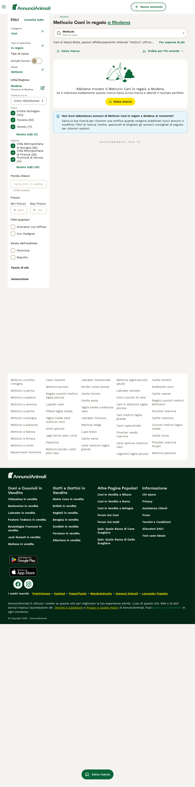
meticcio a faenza (23, 594)
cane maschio (55, 543)
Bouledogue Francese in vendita (25, 691)
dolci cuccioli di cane (131, 560)
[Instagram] (28, 747)
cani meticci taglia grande (129, 579)
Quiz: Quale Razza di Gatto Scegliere (116, 704)
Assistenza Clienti (154, 671)
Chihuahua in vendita (22, 662)
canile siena (89, 601)
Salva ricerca (68, 51)
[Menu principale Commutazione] (4, 7)
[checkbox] (13, 113)
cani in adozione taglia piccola (132, 569)
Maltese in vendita (21, 707)
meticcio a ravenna (24, 567)
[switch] (36, 88)
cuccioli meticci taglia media (167, 589)
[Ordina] (163, 51)
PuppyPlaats (77, 756)
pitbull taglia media (59, 574)
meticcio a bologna (24, 581)
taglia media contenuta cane (97, 572)
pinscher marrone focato (164, 607)
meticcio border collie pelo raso (61, 614)
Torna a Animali (23, 28)
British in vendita (64, 669)
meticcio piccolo (57, 550)
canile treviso (90, 556)
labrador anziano (128, 553)
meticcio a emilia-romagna (23, 544)
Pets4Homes (41, 756)
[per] (40, 321)
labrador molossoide (95, 543)
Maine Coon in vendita (68, 662)
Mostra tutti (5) (27, 246)
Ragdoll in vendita (65, 676)
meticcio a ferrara (23, 601)
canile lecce (160, 598)
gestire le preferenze (166, 770)
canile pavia (89, 563)
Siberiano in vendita (67, 703)
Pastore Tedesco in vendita (27, 682)
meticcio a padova (23, 560)
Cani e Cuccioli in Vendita (25, 653)
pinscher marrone (164, 574)
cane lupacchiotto (129, 588)
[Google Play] (23, 722)
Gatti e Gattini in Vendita (69, 653)
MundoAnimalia (101, 756)
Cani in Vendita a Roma (114, 664)
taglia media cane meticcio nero (58, 583)
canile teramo (161, 543)
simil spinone (55, 591)
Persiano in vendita (66, 696)
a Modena (119, 22)
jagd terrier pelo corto (61, 598)
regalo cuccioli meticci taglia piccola (62, 558)
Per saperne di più (172, 42)
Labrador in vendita (21, 676)
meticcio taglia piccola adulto (132, 544)
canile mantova (162, 581)
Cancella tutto (34, 20)
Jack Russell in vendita (24, 700)
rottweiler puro (163, 550)
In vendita (21, 55)
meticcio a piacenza (24, 588)
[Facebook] (17, 747)
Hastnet (59, 756)
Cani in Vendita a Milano (114, 657)
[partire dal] (21, 321)
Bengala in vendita (66, 682)
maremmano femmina (26, 615)
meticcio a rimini (22, 608)
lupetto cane (55, 567)
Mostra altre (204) (31, 182)
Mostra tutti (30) (28, 278)
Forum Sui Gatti (108, 685)
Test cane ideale (153, 698)
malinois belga (91, 588)
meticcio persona (164, 616)
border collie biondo (95, 550)
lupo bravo (89, 594)
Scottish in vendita (66, 689)
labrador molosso (93, 581)
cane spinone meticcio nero (132, 608)
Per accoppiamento (27, 73)
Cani (15, 37)
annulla (38, 95)
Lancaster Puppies (155, 756)
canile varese (161, 556)
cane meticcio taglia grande (95, 610)
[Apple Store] (23, 734)
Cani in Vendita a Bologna (115, 671)
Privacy (147, 664)
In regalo (20, 64)
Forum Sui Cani (108, 678)
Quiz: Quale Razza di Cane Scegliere (116, 693)
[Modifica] (42, 199)
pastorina (52, 605)
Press (146, 678)
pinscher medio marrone (127, 597)
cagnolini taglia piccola (132, 617)
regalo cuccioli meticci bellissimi (168, 565)
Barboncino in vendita (23, 669)
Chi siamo (149, 657)
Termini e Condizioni (156, 685)
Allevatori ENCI (153, 692)
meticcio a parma (22, 553)
